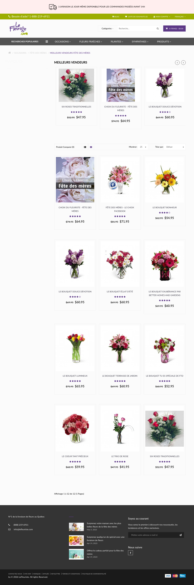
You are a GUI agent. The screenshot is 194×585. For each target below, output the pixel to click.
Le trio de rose (119, 456)
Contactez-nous (15, 574)
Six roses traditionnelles (76, 106)
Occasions (20, 53)
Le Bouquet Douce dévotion (165, 106)
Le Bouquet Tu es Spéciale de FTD (164, 375)
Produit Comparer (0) (65, 147)
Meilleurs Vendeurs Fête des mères (70, 53)
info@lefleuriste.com (23, 529)
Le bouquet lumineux (75, 375)
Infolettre (55, 574)
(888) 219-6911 (21, 524)
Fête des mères (38, 53)
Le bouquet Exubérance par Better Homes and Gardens (165, 293)
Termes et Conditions (71, 574)
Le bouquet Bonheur (165, 207)
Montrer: (133, 146)
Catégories (107, 28)
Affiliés (46, 574)
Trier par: (159, 146)
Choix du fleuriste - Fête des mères (120, 108)
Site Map (27, 574)
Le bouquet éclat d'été (120, 291)
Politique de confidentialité (94, 574)
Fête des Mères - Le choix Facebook (120, 209)
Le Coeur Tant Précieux (75, 456)
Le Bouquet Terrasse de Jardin (119, 375)
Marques (37, 574)
